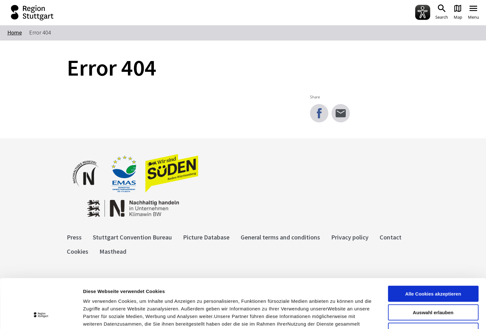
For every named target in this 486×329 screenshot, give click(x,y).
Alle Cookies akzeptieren (433, 250)
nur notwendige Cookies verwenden (433, 290)
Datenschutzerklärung (140, 296)
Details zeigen (337, 316)
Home (14, 32)
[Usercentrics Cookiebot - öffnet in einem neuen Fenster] (41, 316)
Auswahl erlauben (433, 269)
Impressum (96, 296)
